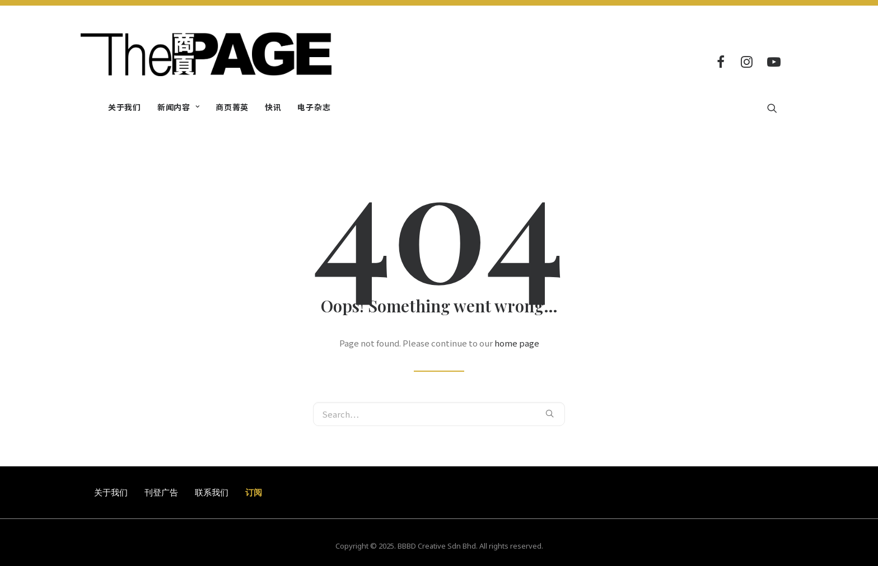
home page (516, 343)
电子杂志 (313, 107)
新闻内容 (178, 107)
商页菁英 (232, 107)
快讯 (273, 107)
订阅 (253, 492)
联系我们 (211, 492)
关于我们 (124, 107)
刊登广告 (161, 492)
